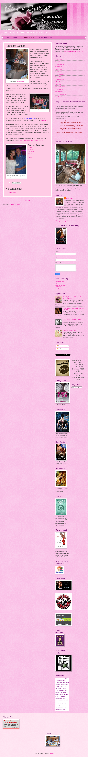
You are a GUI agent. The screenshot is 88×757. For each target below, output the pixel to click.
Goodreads (31, 151)
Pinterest (30, 157)
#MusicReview (59, 91)
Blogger (52, 753)
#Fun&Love (58, 71)
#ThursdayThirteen (60, 81)
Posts (59, 346)
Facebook (30, 149)
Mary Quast (69, 198)
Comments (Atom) (15, 204)
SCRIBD (57, 288)
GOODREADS (59, 287)
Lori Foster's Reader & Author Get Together (31, 140)
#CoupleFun (58, 59)
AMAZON (58, 283)
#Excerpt (57, 61)
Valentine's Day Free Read (69, 330)
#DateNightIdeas (59, 74)
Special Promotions (45, 38)
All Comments (61, 349)
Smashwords (44, 120)
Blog (7, 38)
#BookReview (59, 89)
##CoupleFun (58, 69)
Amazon (30, 153)
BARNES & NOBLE (60, 285)
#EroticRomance (59, 64)
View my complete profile (62, 221)
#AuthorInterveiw (60, 79)
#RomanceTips (59, 76)
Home (27, 201)
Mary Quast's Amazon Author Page (73, 51)
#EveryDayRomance (60, 94)
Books (15, 38)
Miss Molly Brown (20, 81)
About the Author (27, 38)
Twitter (30, 147)
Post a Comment (12, 192)
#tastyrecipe (58, 84)
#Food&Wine (58, 96)
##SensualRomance (60, 86)
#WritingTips (58, 66)
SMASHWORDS (59, 281)
